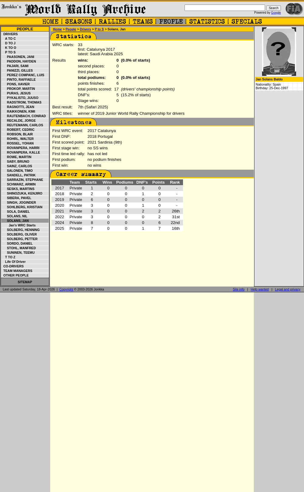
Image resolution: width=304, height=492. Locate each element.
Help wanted (260, 289)
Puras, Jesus (16, 93)
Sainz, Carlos (17, 166)
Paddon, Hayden (19, 61)
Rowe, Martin (16, 157)
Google (276, 12)
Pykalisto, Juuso (20, 98)
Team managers (17, 271)
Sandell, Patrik (19, 175)
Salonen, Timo (17, 170)
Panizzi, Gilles (17, 70)
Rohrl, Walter (18, 139)
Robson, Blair (17, 134)
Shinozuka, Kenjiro (22, 193)
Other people (15, 275)
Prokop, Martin (18, 88)
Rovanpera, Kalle (21, 152)
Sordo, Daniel (17, 243)
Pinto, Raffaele (19, 79)
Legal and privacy (288, 289)
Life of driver (14, 261)
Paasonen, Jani (18, 57)
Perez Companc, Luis (23, 75)
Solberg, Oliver (19, 234)
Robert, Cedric (18, 129)
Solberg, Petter (19, 239)
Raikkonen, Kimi (18, 111)
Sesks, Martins (18, 189)
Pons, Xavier (16, 84)
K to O (9, 47)
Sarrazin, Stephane (22, 180)
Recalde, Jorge (19, 120)
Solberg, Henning (21, 230)
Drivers (10, 34)
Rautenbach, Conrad (24, 116)
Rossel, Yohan (18, 143)
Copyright (66, 289)
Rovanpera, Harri (21, 148)
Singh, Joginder (19, 202)
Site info (239, 289)
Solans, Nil (14, 216)
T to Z (8, 257)
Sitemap (25, 282)
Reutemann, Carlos (22, 125)
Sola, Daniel (16, 211)
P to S (9, 52)
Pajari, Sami (15, 66)
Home (57, 29)
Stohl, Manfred (19, 248)
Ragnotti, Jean (18, 107)
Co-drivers (13, 266)
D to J (9, 43)
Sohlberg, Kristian (22, 207)
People (25, 29)
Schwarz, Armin (19, 184)
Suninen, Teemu (18, 252)
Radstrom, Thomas (21, 102)
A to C (9, 38)
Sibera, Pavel (16, 198)
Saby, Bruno (15, 161)
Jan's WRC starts (19, 225)
